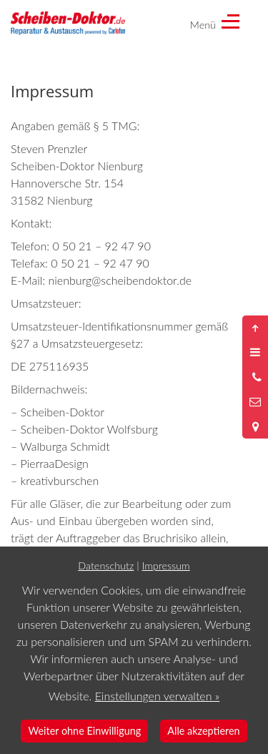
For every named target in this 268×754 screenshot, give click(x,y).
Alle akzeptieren (203, 731)
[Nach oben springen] (255, 327)
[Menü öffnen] (255, 352)
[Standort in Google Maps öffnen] (255, 426)
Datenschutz (106, 565)
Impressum (166, 565)
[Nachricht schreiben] (255, 401)
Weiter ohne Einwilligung (84, 731)
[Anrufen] (255, 377)
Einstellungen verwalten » (157, 695)
